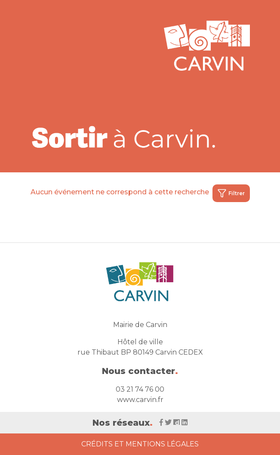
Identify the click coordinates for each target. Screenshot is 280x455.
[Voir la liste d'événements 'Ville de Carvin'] (124, 137)
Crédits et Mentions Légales (140, 444)
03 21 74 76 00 (140, 389)
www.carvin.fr (140, 400)
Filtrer (231, 193)
